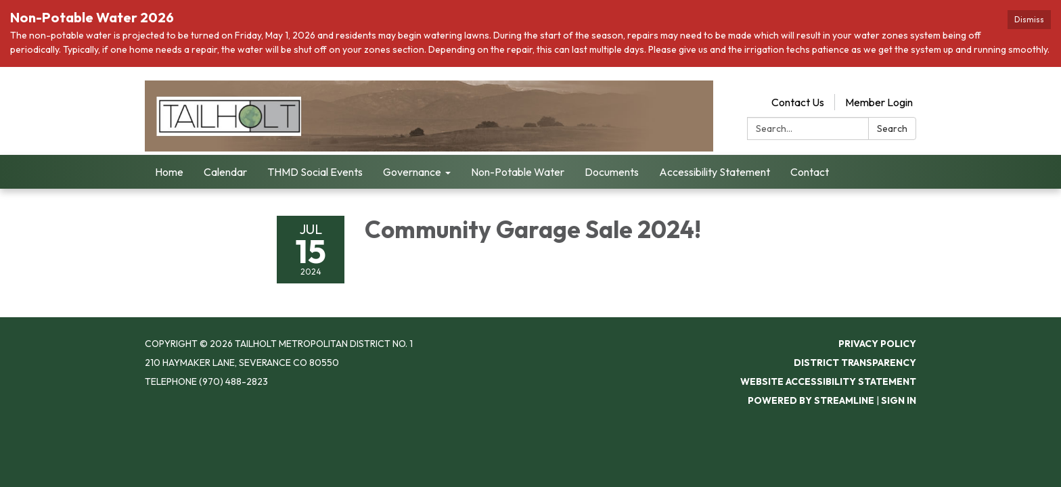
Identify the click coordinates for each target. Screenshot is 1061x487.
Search (892, 128)
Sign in (898, 400)
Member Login (879, 102)
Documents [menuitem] (612, 172)
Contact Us (797, 102)
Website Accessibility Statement (828, 381)
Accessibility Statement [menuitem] (714, 172)
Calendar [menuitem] (225, 172)
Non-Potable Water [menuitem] (517, 172)
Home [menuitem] (169, 172)
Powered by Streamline (811, 400)
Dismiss (1029, 19)
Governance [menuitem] (412, 172)
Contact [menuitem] (809, 172)
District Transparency (855, 362)
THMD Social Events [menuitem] (315, 172)
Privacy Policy (877, 344)
